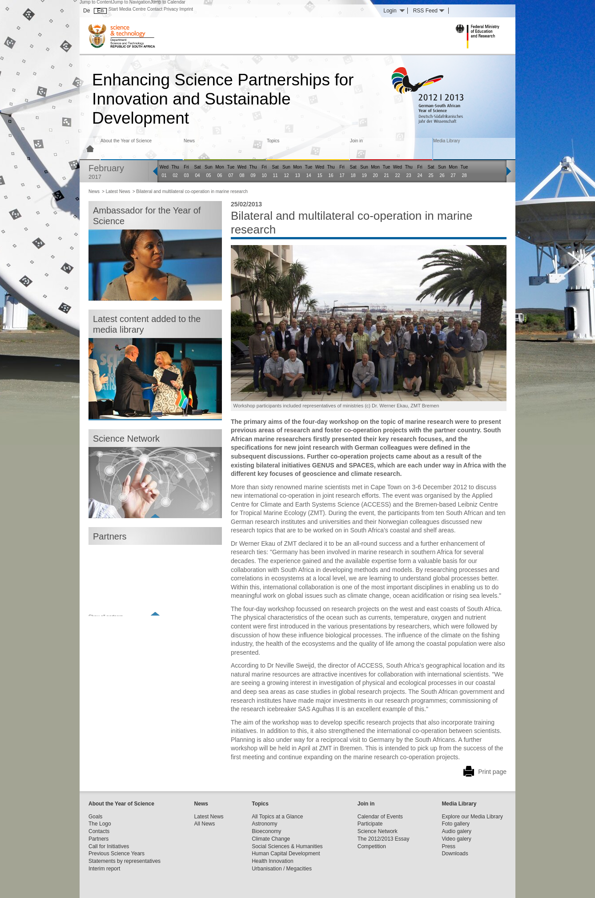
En (100, 11)
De (86, 11)
